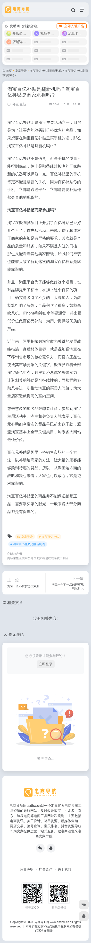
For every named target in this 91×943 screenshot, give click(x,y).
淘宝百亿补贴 (19, 122)
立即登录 (45, 664)
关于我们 (64, 869)
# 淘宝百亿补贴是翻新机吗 (27, 544)
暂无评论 (16, 634)
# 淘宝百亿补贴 (49, 537)
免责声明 (26, 869)
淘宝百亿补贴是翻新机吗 (28, 146)
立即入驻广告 (71, 26)
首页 (9, 70)
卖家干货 (21, 70)
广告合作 (45, 869)
